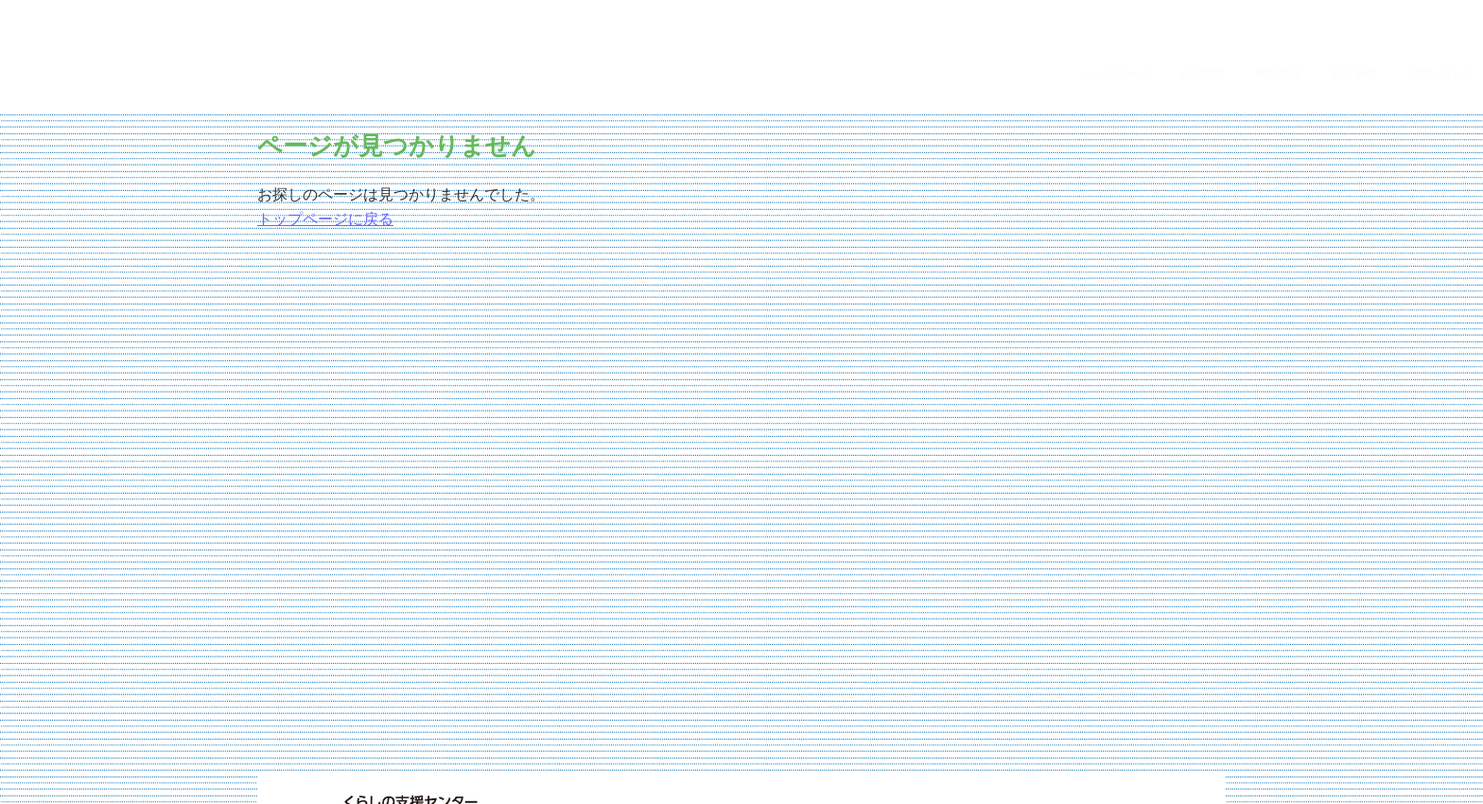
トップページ (1124, 9)
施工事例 (1362, 9)
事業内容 (1286, 9)
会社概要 (1210, 9)
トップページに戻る (325, 128)
